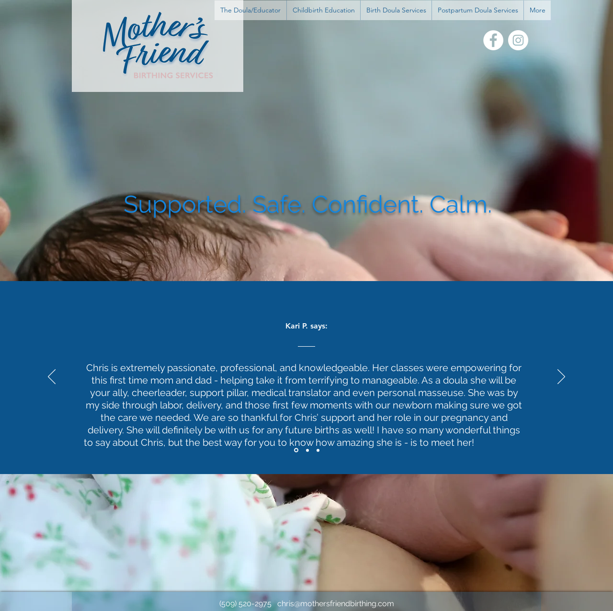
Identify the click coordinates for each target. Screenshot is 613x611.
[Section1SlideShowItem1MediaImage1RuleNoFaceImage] (296, 450)
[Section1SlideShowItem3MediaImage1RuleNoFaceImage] (318, 450)
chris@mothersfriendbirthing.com (335, 603)
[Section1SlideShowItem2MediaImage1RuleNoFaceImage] (307, 450)
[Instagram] (518, 40)
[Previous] (52, 377)
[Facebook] (493, 40)
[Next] (561, 377)
